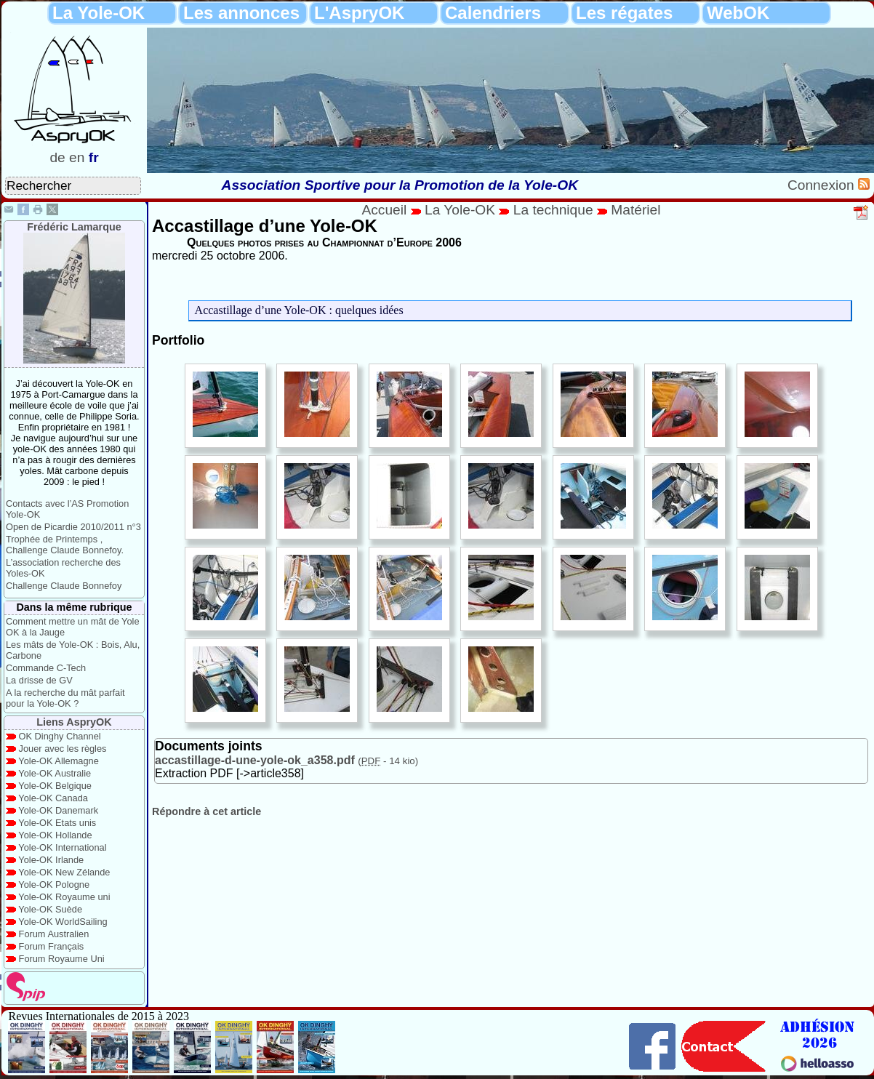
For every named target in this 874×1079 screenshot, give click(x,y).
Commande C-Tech (46, 667)
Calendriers (493, 13)
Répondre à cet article (206, 811)
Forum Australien (54, 933)
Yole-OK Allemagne (58, 760)
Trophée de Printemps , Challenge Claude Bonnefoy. (65, 544)
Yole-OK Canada (53, 798)
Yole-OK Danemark (58, 810)
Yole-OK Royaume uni (64, 896)
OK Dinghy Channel (60, 736)
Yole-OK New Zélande (64, 872)
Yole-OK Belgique (55, 785)
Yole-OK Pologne (53, 884)
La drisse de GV (39, 680)
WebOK (738, 13)
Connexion (822, 185)
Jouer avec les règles (63, 748)
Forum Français (51, 946)
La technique (555, 209)
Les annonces (241, 13)
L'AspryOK (359, 13)
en (76, 157)
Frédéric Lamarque (74, 227)
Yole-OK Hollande (55, 835)
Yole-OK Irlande (51, 859)
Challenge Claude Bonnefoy (63, 585)
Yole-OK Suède (50, 909)
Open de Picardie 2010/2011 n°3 (73, 526)
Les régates (624, 13)
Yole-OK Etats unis (57, 822)
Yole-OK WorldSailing (62, 921)
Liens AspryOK (73, 722)
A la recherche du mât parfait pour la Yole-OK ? (65, 698)
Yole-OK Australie (54, 773)
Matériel (635, 209)
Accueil (383, 209)
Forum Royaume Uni (62, 958)
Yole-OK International (62, 847)
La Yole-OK (98, 13)
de (57, 157)
